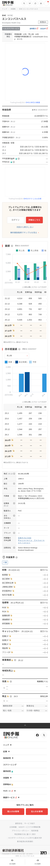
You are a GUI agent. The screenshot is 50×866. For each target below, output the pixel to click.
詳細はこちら (34, 220)
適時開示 (34, 29)
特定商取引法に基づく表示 (25, 834)
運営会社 (18, 823)
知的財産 (34, 831)
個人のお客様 (13, 811)
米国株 (13, 9)
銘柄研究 (8, 758)
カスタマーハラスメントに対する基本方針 (25, 838)
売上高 (9, 356)
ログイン (16, 220)
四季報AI (8, 784)
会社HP (44, 29)
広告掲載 (13, 827)
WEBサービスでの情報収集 (30, 827)
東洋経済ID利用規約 (25, 842)
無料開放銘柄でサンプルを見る (23, 233)
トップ (4, 9)
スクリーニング (10, 765)
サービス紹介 (29, 823)
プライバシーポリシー (20, 831)
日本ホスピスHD (24, 538)
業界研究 (8, 771)
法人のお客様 (37, 811)
